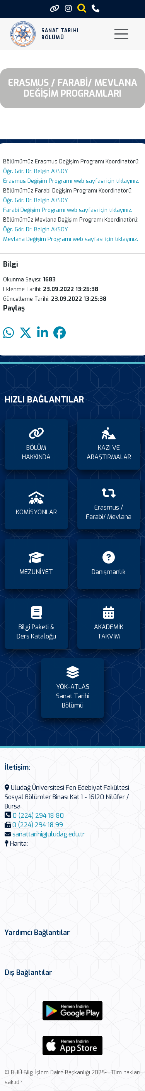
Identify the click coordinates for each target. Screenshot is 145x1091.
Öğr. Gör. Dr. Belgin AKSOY (35, 171)
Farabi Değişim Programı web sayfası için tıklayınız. (67, 210)
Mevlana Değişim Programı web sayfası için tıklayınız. (70, 239)
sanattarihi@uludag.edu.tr (48, 834)
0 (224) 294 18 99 (37, 825)
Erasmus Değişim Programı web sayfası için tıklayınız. (71, 181)
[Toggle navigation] (121, 34)
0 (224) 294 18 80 (38, 816)
